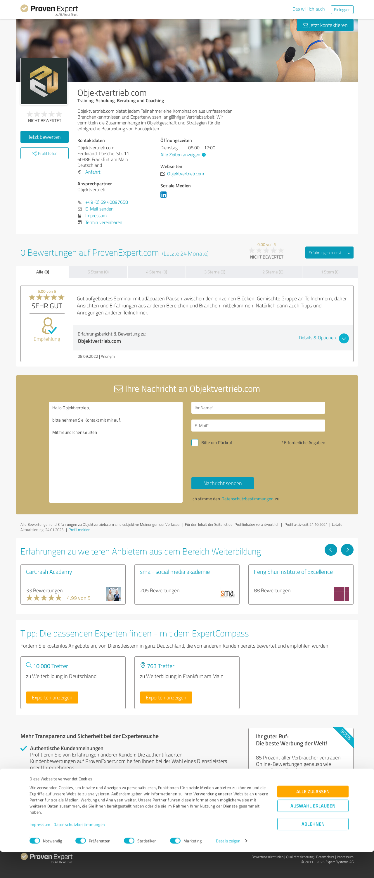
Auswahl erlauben (312, 832)
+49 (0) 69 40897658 (106, 202)
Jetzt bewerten (45, 136)
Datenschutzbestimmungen (79, 850)
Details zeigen (228, 867)
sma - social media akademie (175, 571)
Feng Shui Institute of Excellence (293, 571)
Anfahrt (93, 172)
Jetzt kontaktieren (325, 24)
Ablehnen (313, 850)
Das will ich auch (308, 9)
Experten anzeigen (52, 697)
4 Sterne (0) (156, 272)
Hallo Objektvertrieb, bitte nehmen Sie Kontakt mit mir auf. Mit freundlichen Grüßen (116, 452)
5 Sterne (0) (98, 272)
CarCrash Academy (49, 571)
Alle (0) (42, 271)
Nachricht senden (222, 483)
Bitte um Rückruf (216, 442)
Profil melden (79, 529)
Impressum (40, 850)
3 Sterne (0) (214, 272)
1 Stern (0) (330, 272)
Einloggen (342, 9)
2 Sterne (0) (272, 272)
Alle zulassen (313, 817)
